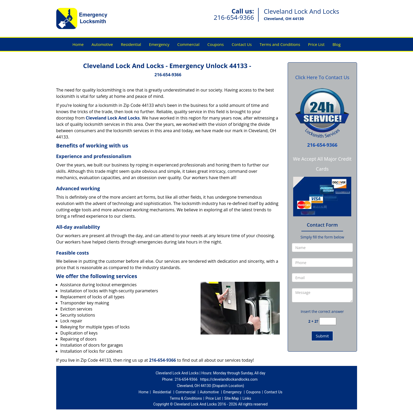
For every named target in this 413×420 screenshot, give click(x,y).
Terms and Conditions (280, 44)
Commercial (188, 44)
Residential (131, 44)
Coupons (215, 44)
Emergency (159, 44)
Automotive (102, 44)
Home (77, 44)
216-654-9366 (234, 17)
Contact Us (242, 44)
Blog (337, 44)
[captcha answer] (327, 321)
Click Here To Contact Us (322, 77)
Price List (316, 44)
